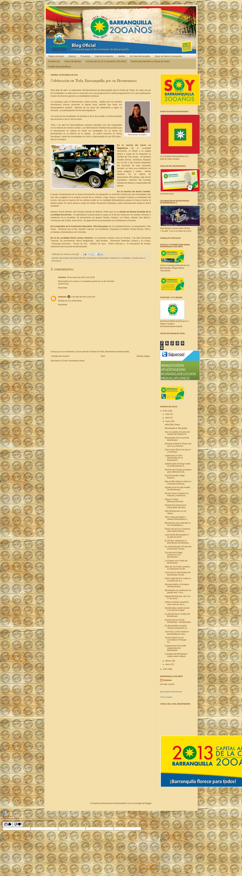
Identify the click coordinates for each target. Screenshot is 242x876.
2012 (165, 669)
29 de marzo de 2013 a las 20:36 (81, 277)
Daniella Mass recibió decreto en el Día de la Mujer (177, 609)
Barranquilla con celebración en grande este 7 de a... (178, 591)
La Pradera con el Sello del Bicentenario (176, 562)
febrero (168, 661)
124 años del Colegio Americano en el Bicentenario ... (174, 554)
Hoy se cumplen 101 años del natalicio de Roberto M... (177, 433)
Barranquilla (64, 258)
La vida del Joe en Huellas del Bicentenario (177, 615)
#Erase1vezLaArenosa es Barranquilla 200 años (175, 506)
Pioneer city (54, 61)
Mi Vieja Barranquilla (140, 56)
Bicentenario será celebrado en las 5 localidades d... (178, 524)
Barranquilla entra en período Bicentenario (177, 439)
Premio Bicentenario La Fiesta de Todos (150, 61)
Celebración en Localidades (119, 258)
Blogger (148, 803)
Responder (62, 288)
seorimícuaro (63, 284)
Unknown (67, 254)
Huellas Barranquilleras (59, 66)
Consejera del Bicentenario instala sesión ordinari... (176, 655)
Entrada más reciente (60, 356)
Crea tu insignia (166, 697)
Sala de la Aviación (104, 56)
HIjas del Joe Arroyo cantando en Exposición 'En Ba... (177, 568)
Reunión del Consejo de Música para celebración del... (178, 471)
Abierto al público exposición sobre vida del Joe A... (177, 603)
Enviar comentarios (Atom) (73, 361)
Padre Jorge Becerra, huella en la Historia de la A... (178, 579)
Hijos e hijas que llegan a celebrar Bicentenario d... (176, 518)
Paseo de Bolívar (72, 61)
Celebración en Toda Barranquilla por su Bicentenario (174, 458)
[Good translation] (8, 824)
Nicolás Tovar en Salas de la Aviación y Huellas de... (176, 494)
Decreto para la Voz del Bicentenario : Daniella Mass (178, 621)
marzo (168, 421)
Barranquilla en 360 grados (176, 428)
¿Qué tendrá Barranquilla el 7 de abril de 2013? (177, 536)
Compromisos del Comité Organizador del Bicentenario (175, 648)
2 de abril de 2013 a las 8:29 (83, 297)
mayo (167, 414)
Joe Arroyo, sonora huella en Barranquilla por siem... (177, 633)
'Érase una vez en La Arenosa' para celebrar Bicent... (177, 530)
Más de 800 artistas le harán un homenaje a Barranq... (178, 482)
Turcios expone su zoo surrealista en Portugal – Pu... (176, 640)
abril (167, 418)
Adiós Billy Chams (172, 425)
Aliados (121, 56)
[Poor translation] (18, 824)
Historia (72, 56)
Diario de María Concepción (168, 56)
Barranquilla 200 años (78, 258)
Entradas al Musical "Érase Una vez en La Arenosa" (178, 445)
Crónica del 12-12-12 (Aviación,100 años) (106, 61)
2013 (165, 411)
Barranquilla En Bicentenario (171, 692)
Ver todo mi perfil (167, 684)
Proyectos (85, 56)
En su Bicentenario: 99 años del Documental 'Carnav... (178, 548)
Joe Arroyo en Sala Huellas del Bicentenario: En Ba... (178, 573)
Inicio (103, 356)
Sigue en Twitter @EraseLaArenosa (174, 500)
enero (168, 664)
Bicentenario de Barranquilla (97, 258)
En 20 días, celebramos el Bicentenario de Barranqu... (177, 542)
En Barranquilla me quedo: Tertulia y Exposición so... (176, 627)
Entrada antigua (143, 356)
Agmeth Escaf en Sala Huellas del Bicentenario (177, 488)
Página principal (56, 56)
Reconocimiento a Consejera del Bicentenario (177, 585)
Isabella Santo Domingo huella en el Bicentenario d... (177, 465)
